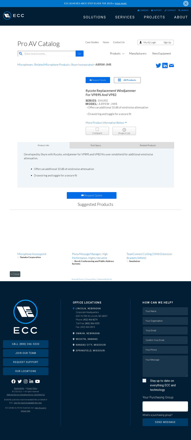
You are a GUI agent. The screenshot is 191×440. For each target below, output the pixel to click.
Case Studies (92, 45)
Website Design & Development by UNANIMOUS (26, 403)
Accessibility (19, 397)
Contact (169, 11)
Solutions (94, 18)
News (106, 45)
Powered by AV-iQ (105, 282)
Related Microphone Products (52, 68)
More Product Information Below (106, 126)
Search (184, 11)
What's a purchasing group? (158, 418)
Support (153, 11)
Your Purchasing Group (158, 400)
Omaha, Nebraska (88, 337)
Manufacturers (137, 56)
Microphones (25, 68)
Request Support (25, 370)
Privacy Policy (90, 282)
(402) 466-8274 (90, 323)
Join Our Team (25, 361)
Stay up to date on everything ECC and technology (163, 388)
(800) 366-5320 (92, 327)
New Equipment (161, 56)
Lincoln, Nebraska (88, 312)
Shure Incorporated (82, 68)
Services (125, 18)
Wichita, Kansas (87, 342)
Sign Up (167, 45)
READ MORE (121, 3)
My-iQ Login (149, 45)
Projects (154, 18)
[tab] (95, 311)
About (181, 18)
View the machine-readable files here (28, 411)
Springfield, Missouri (90, 354)
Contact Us (119, 45)
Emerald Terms (78, 282)
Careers (137, 11)
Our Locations (25, 379)
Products (116, 56)
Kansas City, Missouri (91, 348)
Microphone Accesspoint (31, 257)
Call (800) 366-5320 (25, 352)
